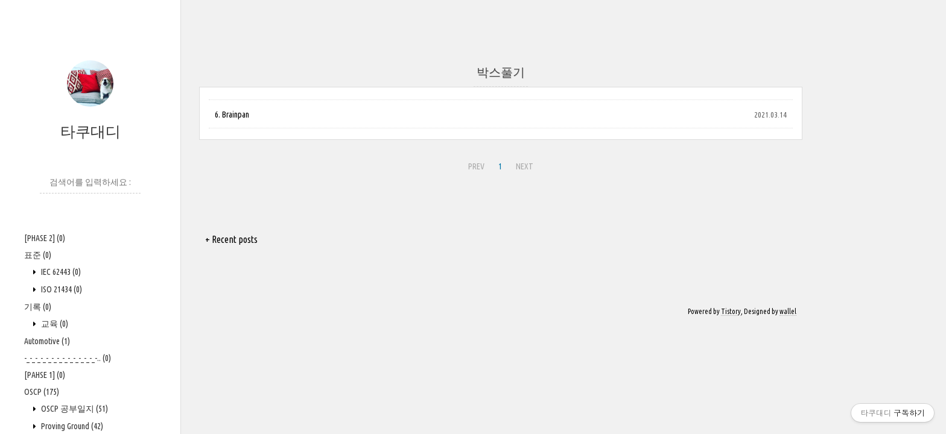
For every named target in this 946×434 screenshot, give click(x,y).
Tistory (731, 311)
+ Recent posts (231, 239)
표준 (37, 255)
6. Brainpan (232, 114)
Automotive (47, 341)
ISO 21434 (60, 289)
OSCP (41, 392)
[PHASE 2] (44, 238)
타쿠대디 (90, 131)
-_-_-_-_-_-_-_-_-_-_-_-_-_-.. (67, 358)
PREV (476, 166)
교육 (53, 324)
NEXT (524, 166)
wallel (787, 311)
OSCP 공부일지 (73, 409)
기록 (37, 307)
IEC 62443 (60, 272)
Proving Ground (71, 426)
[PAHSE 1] (44, 375)
